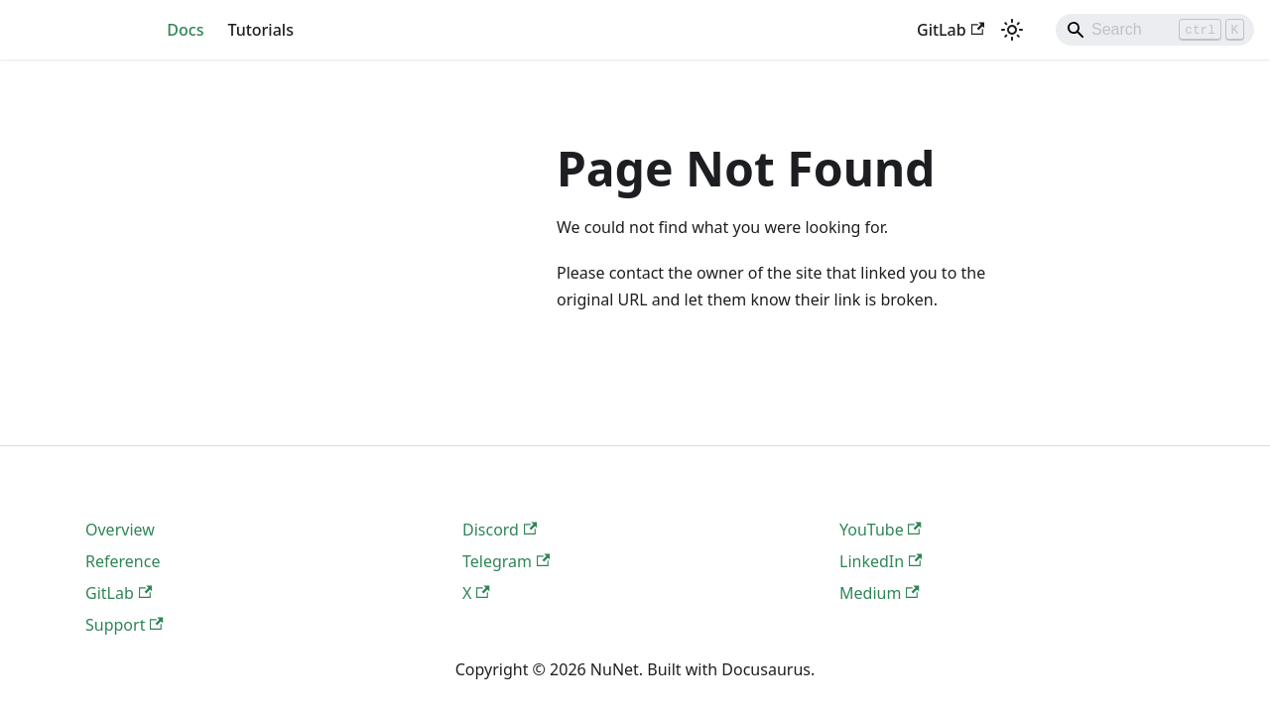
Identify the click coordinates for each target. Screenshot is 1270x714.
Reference (122, 561)
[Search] (1155, 30)
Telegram (506, 561)
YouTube (880, 529)
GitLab (950, 30)
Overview (120, 529)
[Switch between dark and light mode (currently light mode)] (1012, 30)
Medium (879, 593)
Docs (185, 30)
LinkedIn (880, 561)
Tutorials (260, 30)
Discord (499, 529)
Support (124, 625)
